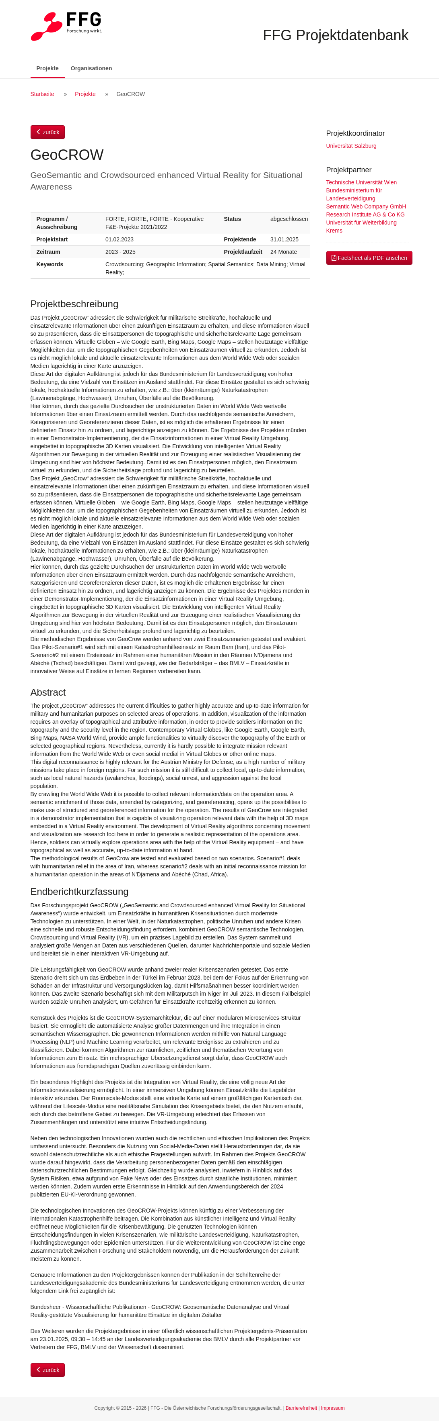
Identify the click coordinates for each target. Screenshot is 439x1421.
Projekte (51, 67)
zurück (48, 132)
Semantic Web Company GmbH (366, 206)
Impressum (333, 1408)
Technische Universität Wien (361, 182)
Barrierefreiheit (301, 1408)
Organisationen (91, 68)
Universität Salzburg (351, 146)
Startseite (42, 94)
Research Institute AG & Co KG (365, 214)
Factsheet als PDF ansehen (370, 258)
